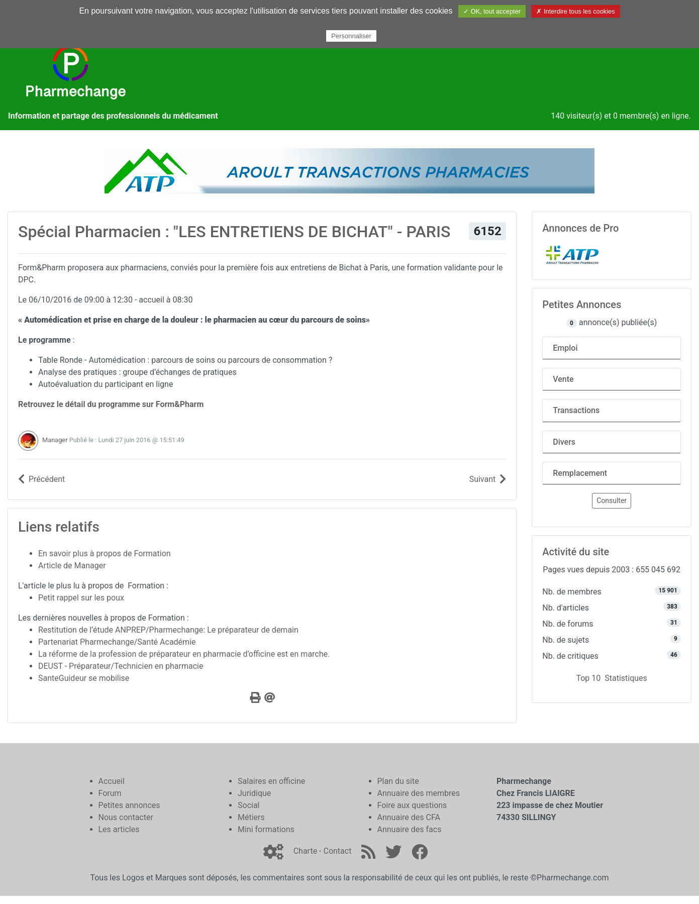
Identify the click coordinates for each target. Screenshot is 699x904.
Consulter (611, 500)
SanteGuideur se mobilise (83, 678)
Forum (110, 793)
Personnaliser (351, 36)
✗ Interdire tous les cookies (575, 11)
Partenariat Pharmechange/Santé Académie (117, 642)
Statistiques (626, 678)
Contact (337, 851)
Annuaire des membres (418, 793)
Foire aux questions (412, 805)
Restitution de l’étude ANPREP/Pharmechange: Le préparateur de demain (168, 630)
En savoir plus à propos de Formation (104, 553)
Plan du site (398, 781)
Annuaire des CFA (408, 817)
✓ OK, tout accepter (492, 11)
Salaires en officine (271, 781)
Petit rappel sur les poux (81, 597)
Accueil (111, 781)
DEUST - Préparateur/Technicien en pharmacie (120, 666)
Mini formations (266, 829)
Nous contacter (125, 817)
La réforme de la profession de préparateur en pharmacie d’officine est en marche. (184, 654)
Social (248, 805)
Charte (305, 851)
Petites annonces (129, 805)
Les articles (119, 829)
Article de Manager (72, 565)
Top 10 (588, 678)
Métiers (251, 817)
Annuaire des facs (409, 829)
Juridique (254, 793)
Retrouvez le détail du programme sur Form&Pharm (111, 404)
